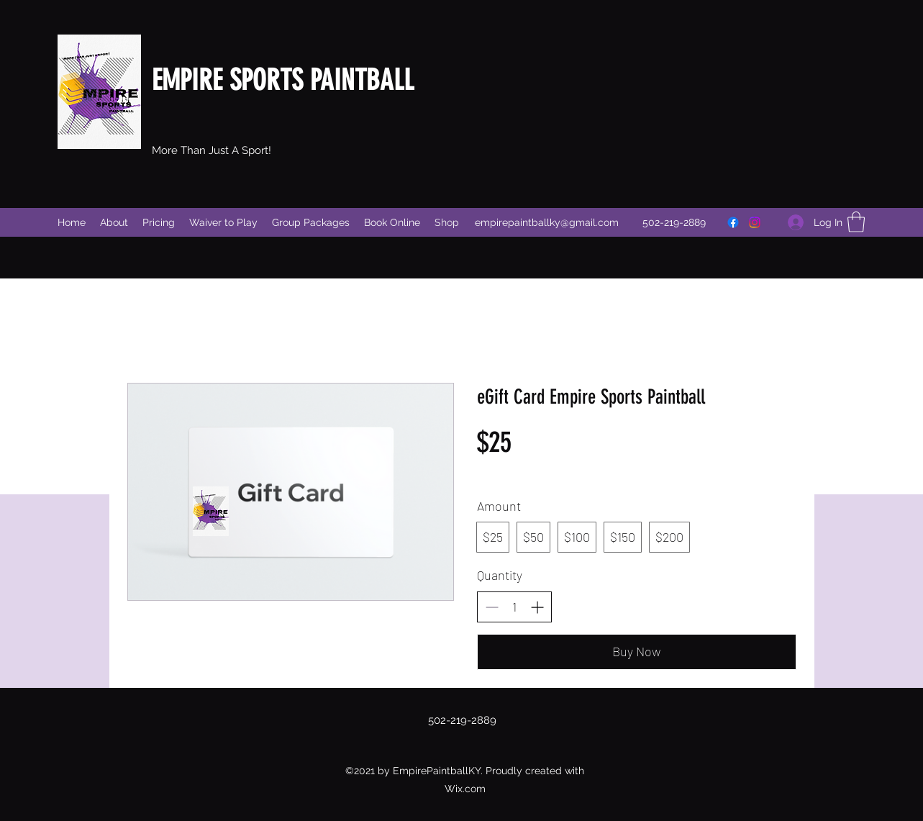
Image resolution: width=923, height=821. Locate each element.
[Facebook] (733, 222)
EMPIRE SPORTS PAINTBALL (283, 80)
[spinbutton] (514, 607)
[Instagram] (754, 222)
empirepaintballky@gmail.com (547, 222)
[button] (856, 222)
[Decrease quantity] (491, 607)
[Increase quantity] (537, 607)
